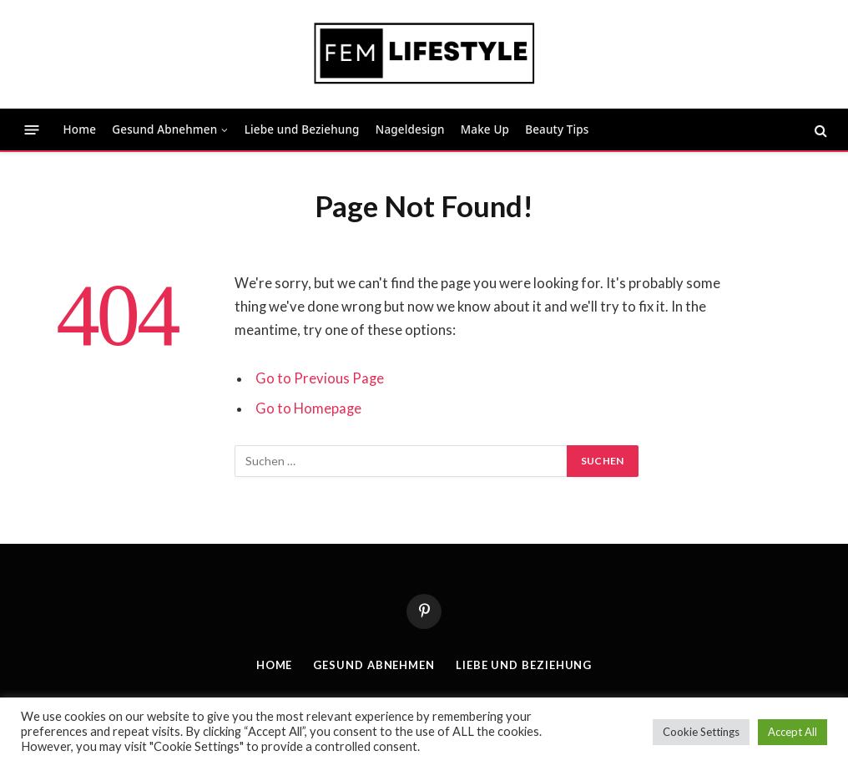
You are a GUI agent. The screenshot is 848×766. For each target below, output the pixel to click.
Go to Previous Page (319, 378)
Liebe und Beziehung (302, 129)
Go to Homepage (308, 408)
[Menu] (32, 130)
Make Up (485, 129)
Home (79, 129)
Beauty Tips (556, 129)
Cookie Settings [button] (701, 731)
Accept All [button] (792, 731)
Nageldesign (410, 129)
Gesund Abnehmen (164, 129)
